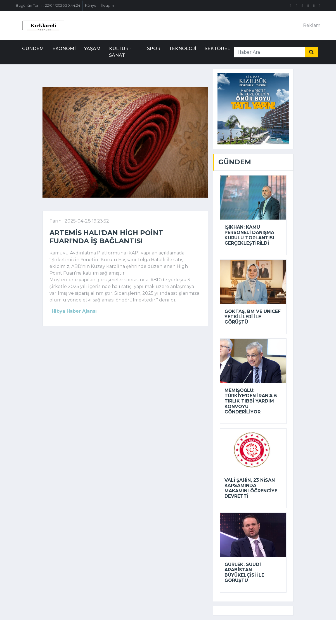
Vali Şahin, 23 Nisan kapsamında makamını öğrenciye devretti (250, 488)
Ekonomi (64, 48)
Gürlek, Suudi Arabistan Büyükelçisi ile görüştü (244, 572)
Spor (153, 48)
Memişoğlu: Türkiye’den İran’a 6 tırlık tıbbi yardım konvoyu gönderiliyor (250, 401)
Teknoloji (182, 48)
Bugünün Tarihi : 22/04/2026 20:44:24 (48, 5)
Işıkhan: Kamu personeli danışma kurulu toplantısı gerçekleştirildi (249, 235)
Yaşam (92, 48)
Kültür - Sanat (120, 52)
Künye (90, 5)
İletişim (107, 5)
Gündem (33, 48)
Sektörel (217, 48)
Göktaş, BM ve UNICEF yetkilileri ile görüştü (252, 317)
